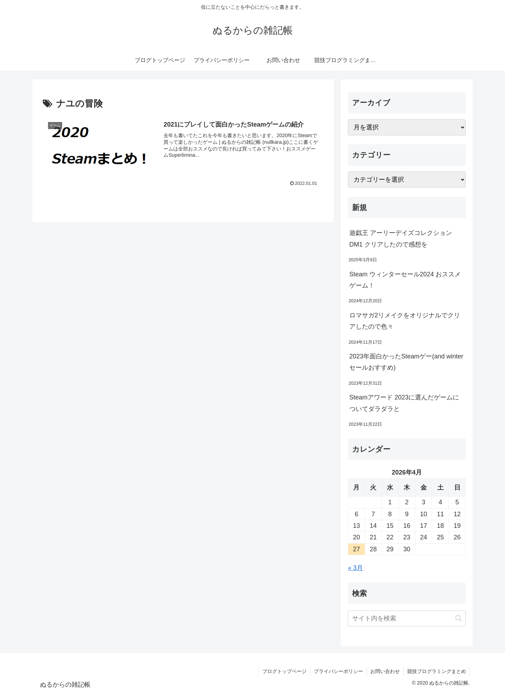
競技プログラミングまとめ (436, 671)
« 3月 (355, 567)
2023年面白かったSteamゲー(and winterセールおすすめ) (406, 362)
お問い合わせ (385, 671)
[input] (407, 618)
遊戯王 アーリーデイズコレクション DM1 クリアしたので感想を (400, 238)
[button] (458, 618)
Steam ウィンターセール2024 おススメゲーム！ (405, 280)
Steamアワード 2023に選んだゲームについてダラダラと (404, 403)
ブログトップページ (284, 671)
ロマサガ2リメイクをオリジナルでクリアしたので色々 (404, 321)
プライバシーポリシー (338, 671)
